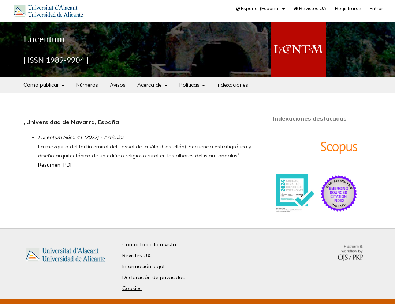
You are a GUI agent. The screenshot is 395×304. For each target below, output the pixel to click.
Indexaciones (232, 84)
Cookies (132, 288)
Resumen (49, 165)
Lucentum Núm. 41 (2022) (68, 137)
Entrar (376, 8)
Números (87, 84)
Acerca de (150, 84)
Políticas (190, 84)
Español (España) (258, 8)
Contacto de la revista (149, 244)
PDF (68, 165)
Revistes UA (310, 8)
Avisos (118, 84)
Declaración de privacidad (154, 277)
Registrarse (348, 8)
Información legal (143, 266)
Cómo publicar (41, 84)
